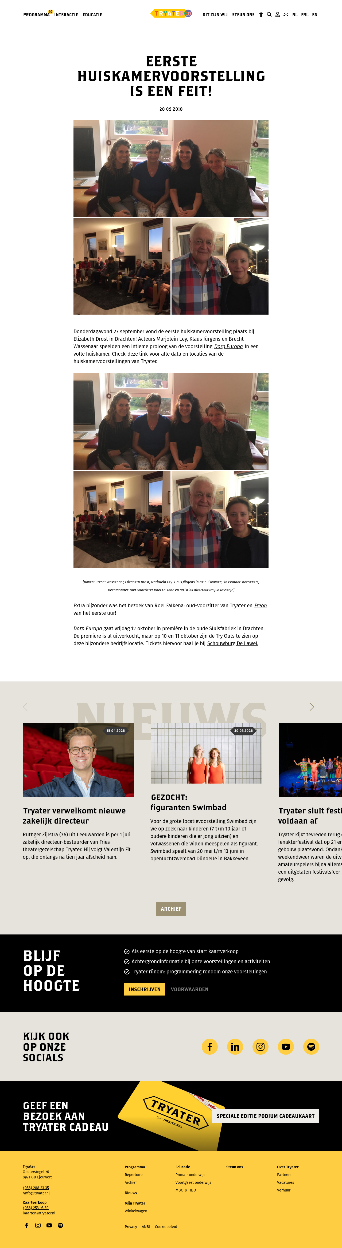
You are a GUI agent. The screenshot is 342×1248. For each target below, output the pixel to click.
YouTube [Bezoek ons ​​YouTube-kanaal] (286, 1047)
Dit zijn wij (215, 14)
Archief (171, 909)
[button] (25, 705)
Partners (284, 1175)
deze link (137, 354)
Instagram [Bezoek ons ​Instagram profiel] (260, 1047)
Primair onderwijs (190, 1175)
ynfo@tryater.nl (36, 1193)
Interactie (66, 14)
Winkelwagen (136, 1211)
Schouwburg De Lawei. (232, 643)
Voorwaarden (189, 989)
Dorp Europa (228, 346)
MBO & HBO (186, 1190)
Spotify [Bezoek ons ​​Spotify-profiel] (311, 1047)
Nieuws (131, 1193)
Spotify (60, 1225)
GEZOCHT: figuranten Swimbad (188, 802)
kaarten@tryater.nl (39, 1213)
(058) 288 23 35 (36, 1188)
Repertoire (134, 1175)
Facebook (27, 1225)
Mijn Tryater (277, 14)
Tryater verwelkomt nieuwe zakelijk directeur (74, 815)
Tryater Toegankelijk (261, 14)
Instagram (38, 1225)
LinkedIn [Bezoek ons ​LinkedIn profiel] (235, 1047)
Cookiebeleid (166, 1227)
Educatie (92, 14)
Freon (260, 606)
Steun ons (243, 14)
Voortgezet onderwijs (193, 1182)
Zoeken (269, 14)
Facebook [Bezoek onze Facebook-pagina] (210, 1047)
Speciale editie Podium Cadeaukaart (266, 1116)
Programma (36, 14)
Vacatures (285, 1182)
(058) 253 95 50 (36, 1208)
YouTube (49, 1225)
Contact (285, 14)
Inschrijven (145, 989)
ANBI (146, 1227)
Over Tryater (288, 1167)
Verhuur (283, 1190)
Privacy (131, 1227)
